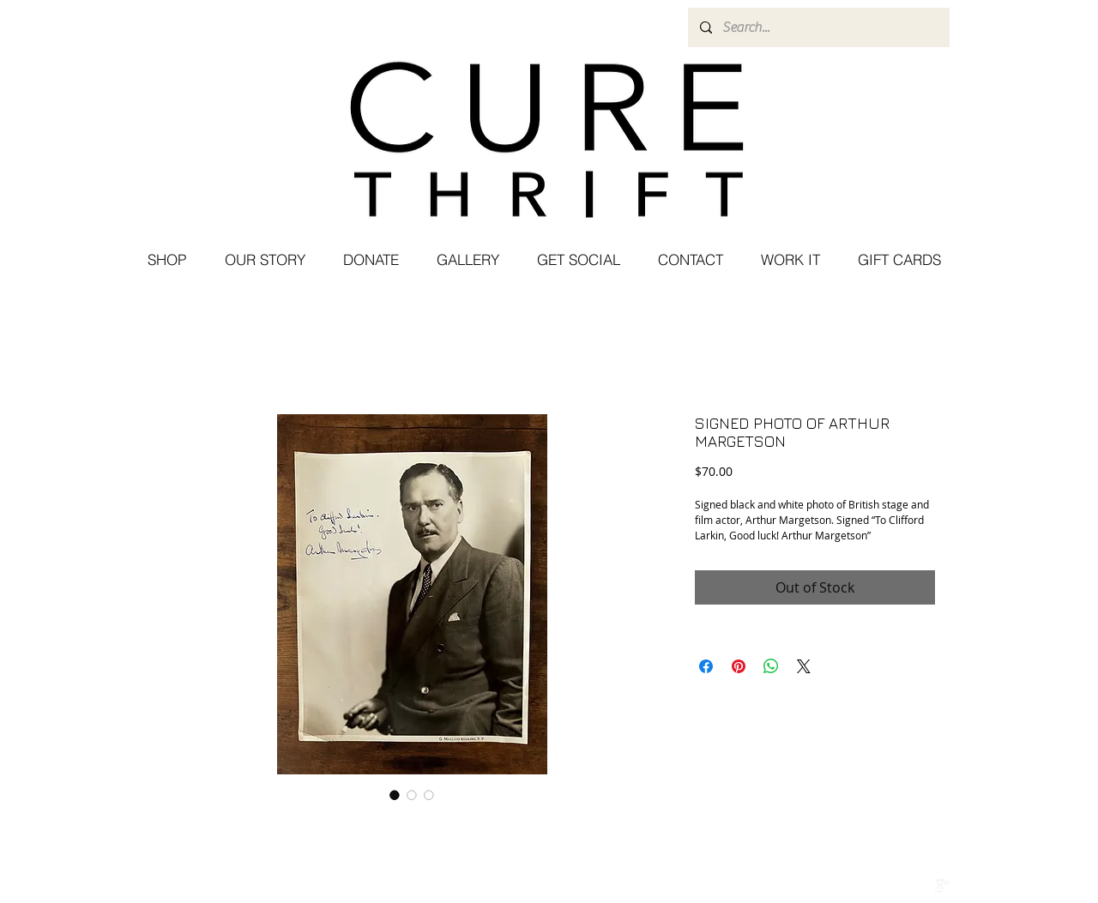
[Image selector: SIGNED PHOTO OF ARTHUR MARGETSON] (394, 795)
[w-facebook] (906, 886)
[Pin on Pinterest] (738, 666)
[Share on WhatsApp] (771, 666)
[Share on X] (803, 666)
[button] (577, 260)
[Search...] (818, 27)
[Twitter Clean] (924, 886)
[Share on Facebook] (706, 666)
